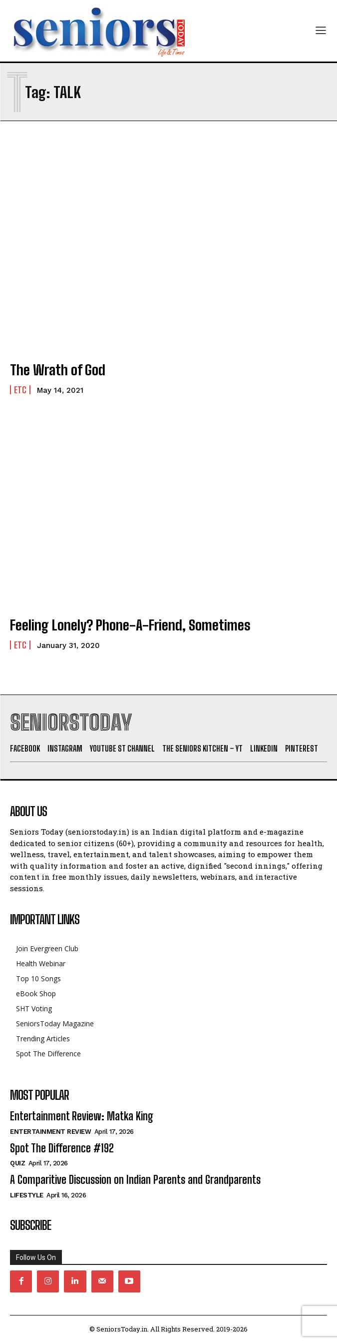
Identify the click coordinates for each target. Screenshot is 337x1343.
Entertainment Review (50, 1131)
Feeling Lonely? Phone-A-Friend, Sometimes (130, 624)
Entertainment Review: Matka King (81, 1116)
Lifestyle (26, 1195)
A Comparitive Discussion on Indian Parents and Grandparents (135, 1179)
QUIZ (17, 1163)
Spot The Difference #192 (62, 1148)
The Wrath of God (57, 369)
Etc (20, 389)
